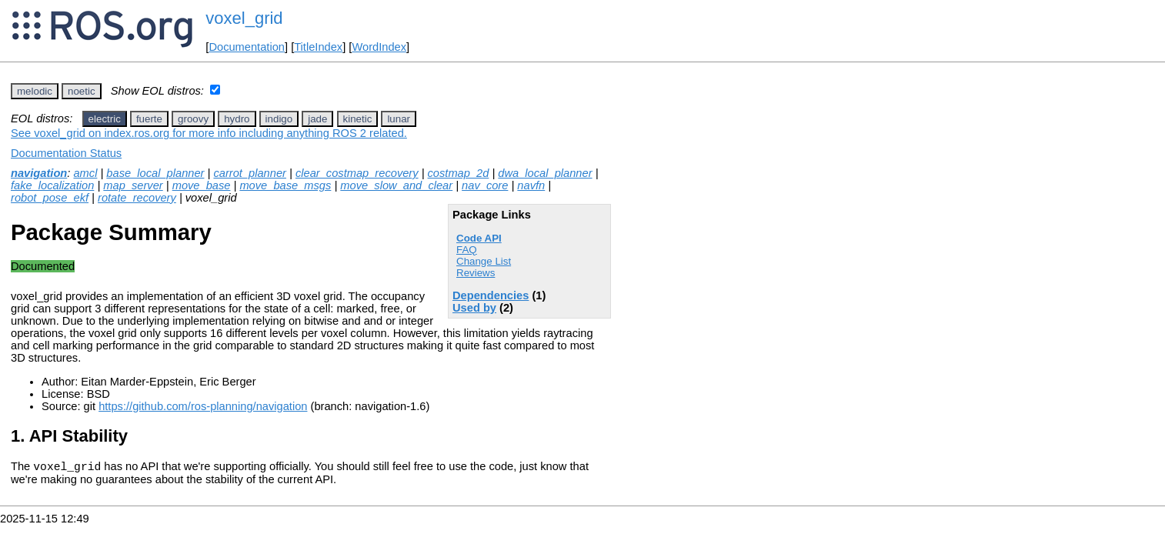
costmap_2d (458, 173)
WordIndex (379, 47)
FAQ (466, 249)
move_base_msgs (285, 185)
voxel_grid (243, 18)
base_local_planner (155, 173)
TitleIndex (318, 47)
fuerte (149, 119)
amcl (85, 173)
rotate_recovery (137, 198)
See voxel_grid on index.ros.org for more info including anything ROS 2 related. (209, 133)
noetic (81, 91)
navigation (39, 173)
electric (104, 119)
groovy (193, 119)
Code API (479, 238)
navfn (531, 185)
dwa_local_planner (545, 173)
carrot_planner (249, 173)
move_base (201, 185)
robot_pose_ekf (49, 198)
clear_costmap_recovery (357, 173)
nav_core (485, 185)
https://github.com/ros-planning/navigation (202, 406)
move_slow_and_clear (396, 185)
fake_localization (52, 185)
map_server (132, 185)
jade (317, 119)
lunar (398, 119)
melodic (34, 91)
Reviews (475, 273)
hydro (236, 119)
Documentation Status (66, 153)
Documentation (247, 47)
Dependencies (490, 295)
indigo (279, 119)
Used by (474, 308)
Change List (483, 261)
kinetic (357, 119)
